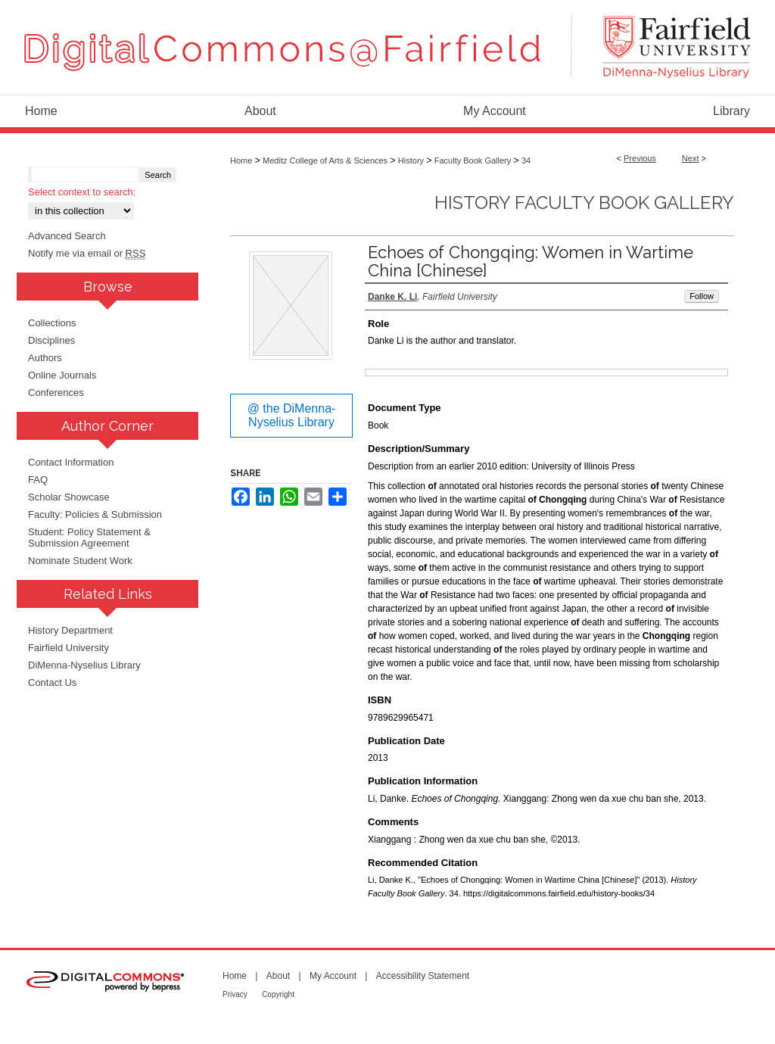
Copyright (278, 994)
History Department (70, 630)
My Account (333, 976)
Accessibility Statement (422, 976)
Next (690, 158)
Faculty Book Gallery (472, 160)
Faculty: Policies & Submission (95, 514)
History (411, 160)
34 (526, 160)
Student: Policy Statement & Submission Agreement (89, 537)
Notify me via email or (86, 253)
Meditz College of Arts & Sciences (325, 160)
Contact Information (71, 462)
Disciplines (51, 340)
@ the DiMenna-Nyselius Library (291, 415)
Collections (52, 323)
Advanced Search (67, 236)
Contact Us (52, 682)
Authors (45, 357)
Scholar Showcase (69, 497)
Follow (701, 296)
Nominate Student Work (80, 560)
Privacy (235, 994)
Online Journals (62, 375)
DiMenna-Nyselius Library (84, 665)
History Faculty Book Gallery (584, 202)
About (278, 976)
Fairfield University (68, 647)
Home (241, 160)
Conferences (56, 392)
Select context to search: (81, 192)
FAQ (38, 479)
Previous (640, 158)
